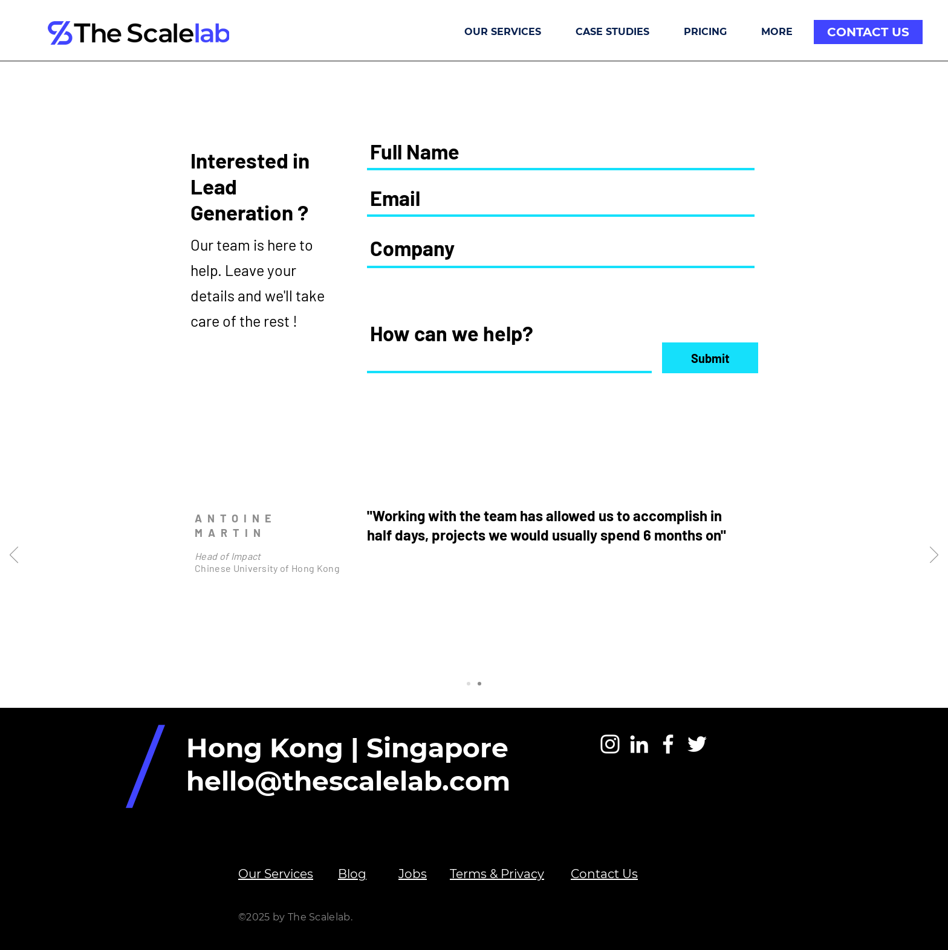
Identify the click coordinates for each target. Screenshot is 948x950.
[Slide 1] (468, 683)
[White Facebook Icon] (668, 744)
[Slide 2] (479, 683)
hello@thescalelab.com (348, 781)
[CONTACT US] (868, 32)
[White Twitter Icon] (697, 744)
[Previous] (14, 556)
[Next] (934, 556)
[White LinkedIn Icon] (639, 744)
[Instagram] (610, 744)
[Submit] (710, 357)
